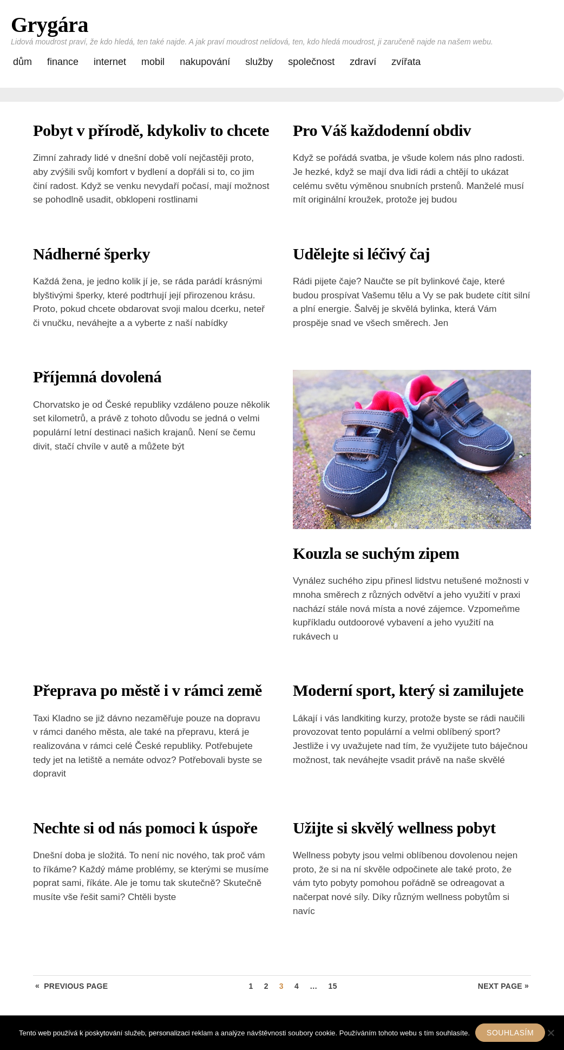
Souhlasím (510, 1032)
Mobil (153, 61)
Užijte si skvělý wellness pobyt (394, 828)
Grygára (49, 24)
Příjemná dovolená (97, 377)
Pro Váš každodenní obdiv (382, 130)
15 (333, 986)
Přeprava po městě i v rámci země (147, 690)
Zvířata (406, 61)
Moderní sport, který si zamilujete (408, 690)
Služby (259, 61)
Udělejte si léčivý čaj (361, 254)
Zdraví (363, 61)
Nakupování (205, 61)
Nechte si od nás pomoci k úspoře (145, 828)
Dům (22, 61)
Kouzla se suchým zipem (376, 553)
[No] (550, 1032)
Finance (62, 61)
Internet (110, 61)
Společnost (311, 61)
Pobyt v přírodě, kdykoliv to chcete (151, 130)
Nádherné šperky (91, 254)
